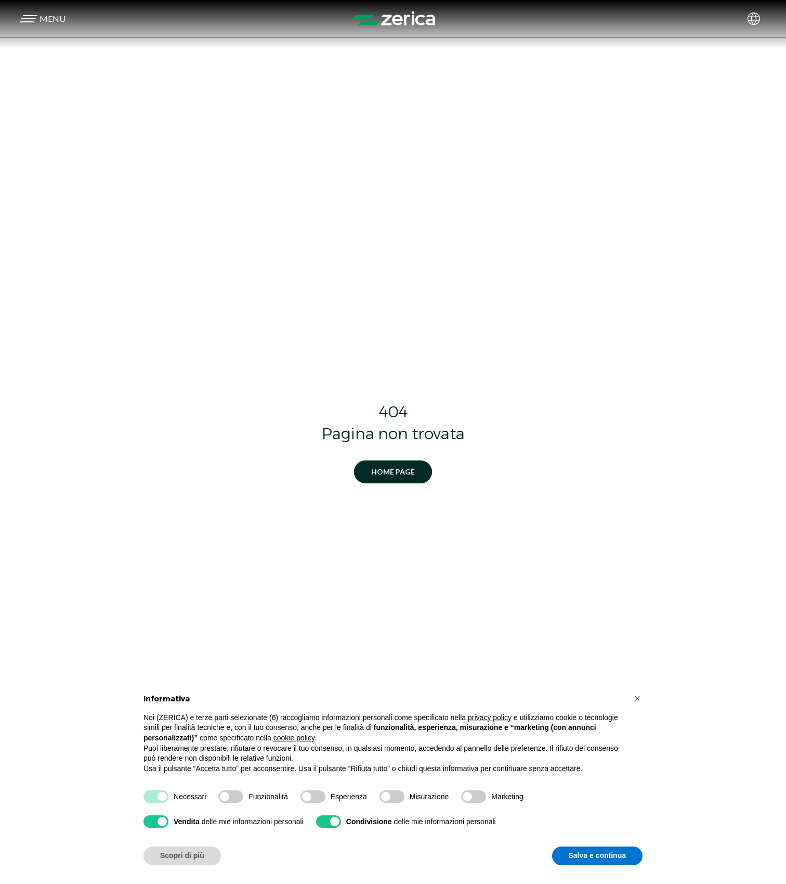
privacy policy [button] (490, 717)
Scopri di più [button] (182, 855)
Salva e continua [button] (597, 855)
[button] (41, 18)
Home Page (393, 471)
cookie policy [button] (294, 738)
